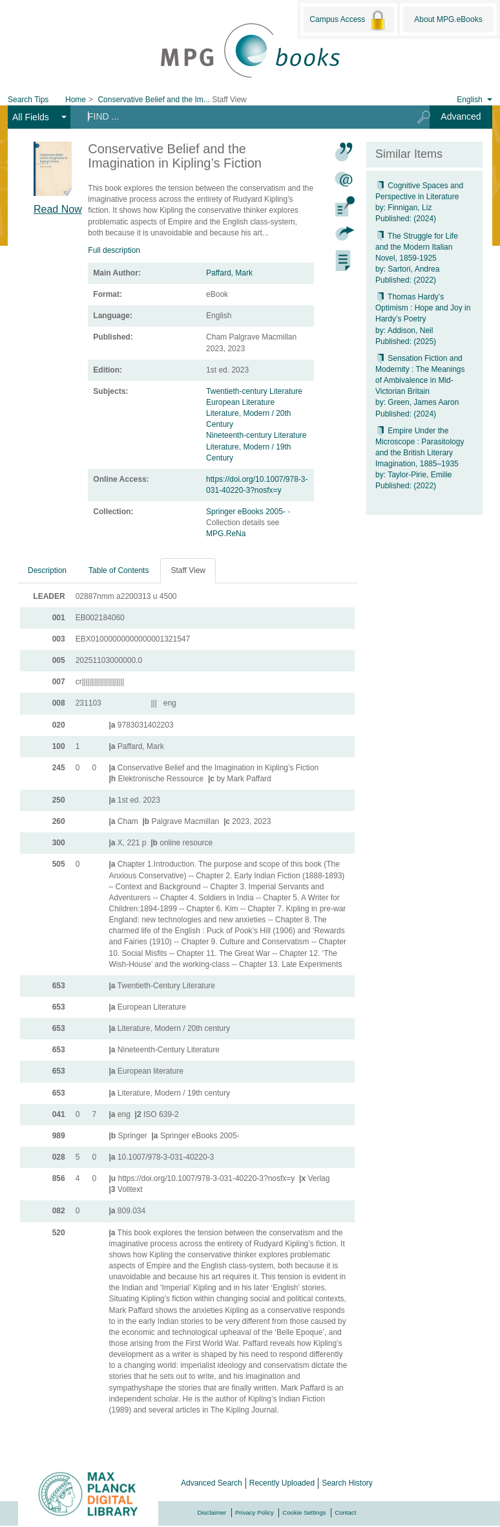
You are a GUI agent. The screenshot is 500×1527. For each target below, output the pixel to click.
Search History (347, 1483)
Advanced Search (211, 1483)
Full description (114, 250)
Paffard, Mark (229, 272)
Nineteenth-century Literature (256, 435)
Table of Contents (119, 570)
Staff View (188, 570)
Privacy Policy (254, 1512)
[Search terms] (239, 116)
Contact (345, 1512)
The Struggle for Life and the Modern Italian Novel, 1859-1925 (416, 247)
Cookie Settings (304, 1512)
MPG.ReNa (225, 533)
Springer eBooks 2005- (246, 511)
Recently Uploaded (282, 1483)
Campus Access (348, 20)
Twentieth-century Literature (254, 391)
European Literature (240, 402)
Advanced (461, 116)
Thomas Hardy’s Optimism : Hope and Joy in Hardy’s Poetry (422, 307)
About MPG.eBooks (448, 19)
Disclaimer (212, 1512)
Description (47, 570)
